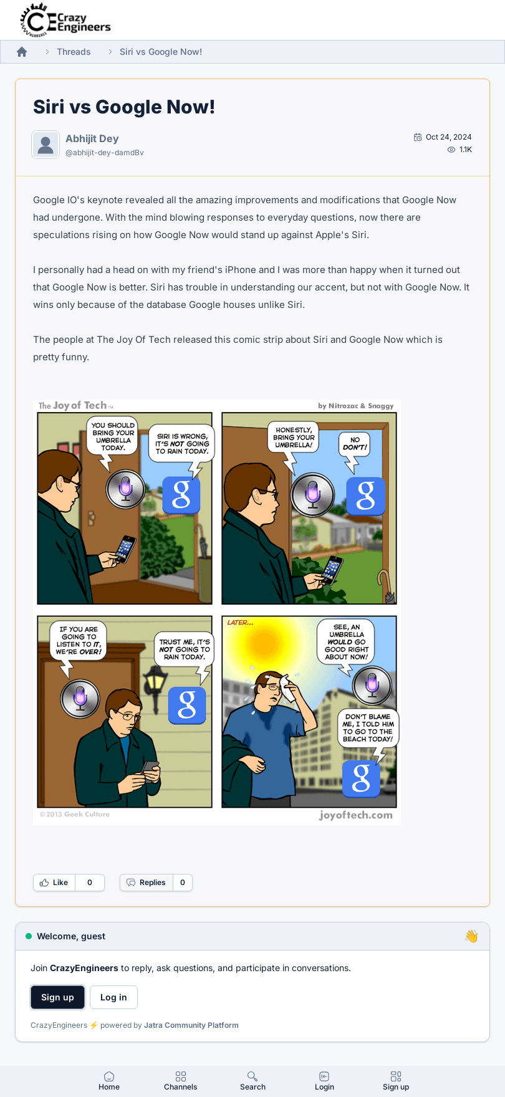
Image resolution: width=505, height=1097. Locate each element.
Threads (74, 51)
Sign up (57, 997)
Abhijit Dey (92, 138)
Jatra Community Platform (191, 1025)
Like (53, 883)
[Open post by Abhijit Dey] (442, 137)
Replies (146, 883)
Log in (113, 997)
